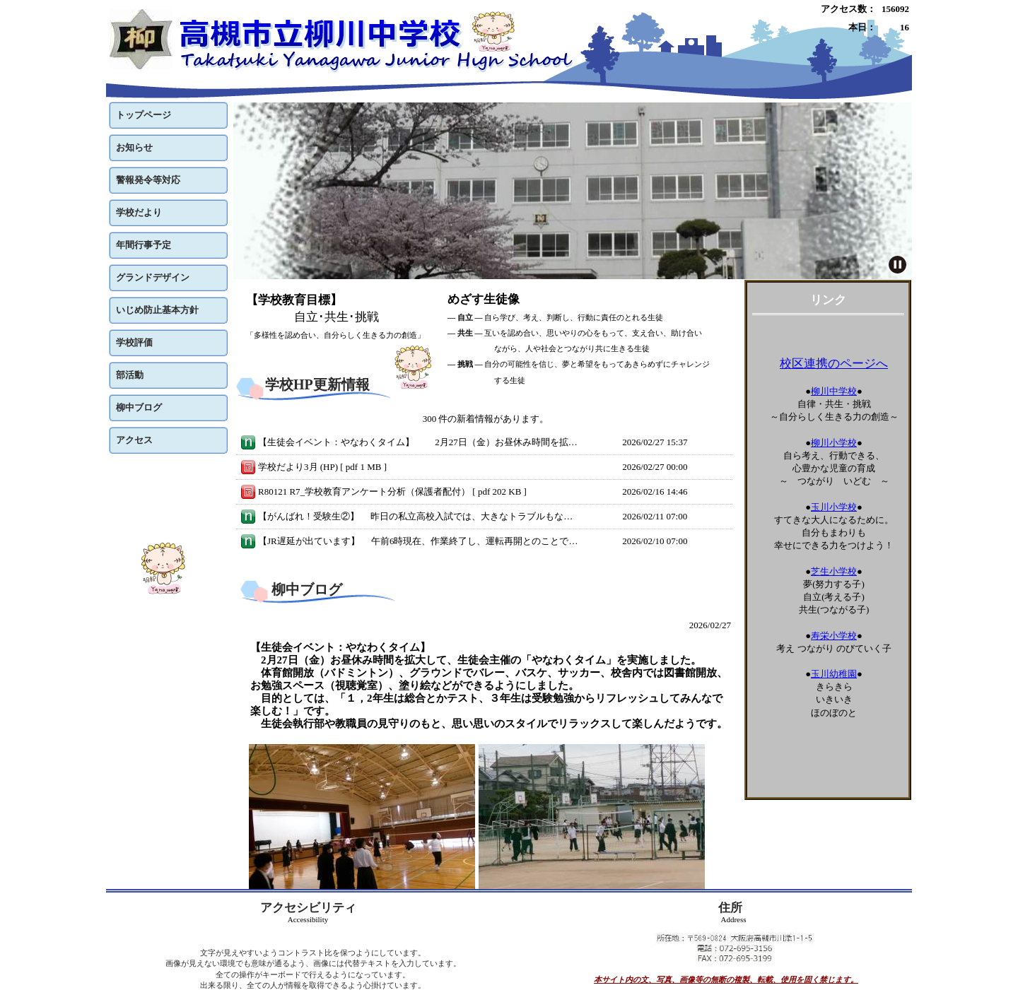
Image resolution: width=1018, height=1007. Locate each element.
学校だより (139, 212)
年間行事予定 (143, 245)
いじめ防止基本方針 (157, 310)
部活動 (130, 375)
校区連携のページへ (834, 363)
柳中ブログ (139, 407)
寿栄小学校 (834, 635)
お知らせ (134, 147)
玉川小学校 (834, 507)
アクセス (134, 440)
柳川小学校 (834, 442)
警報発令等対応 (148, 180)
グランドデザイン (152, 277)
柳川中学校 (834, 391)
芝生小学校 (834, 571)
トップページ (143, 115)
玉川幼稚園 (834, 674)
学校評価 (134, 342)
